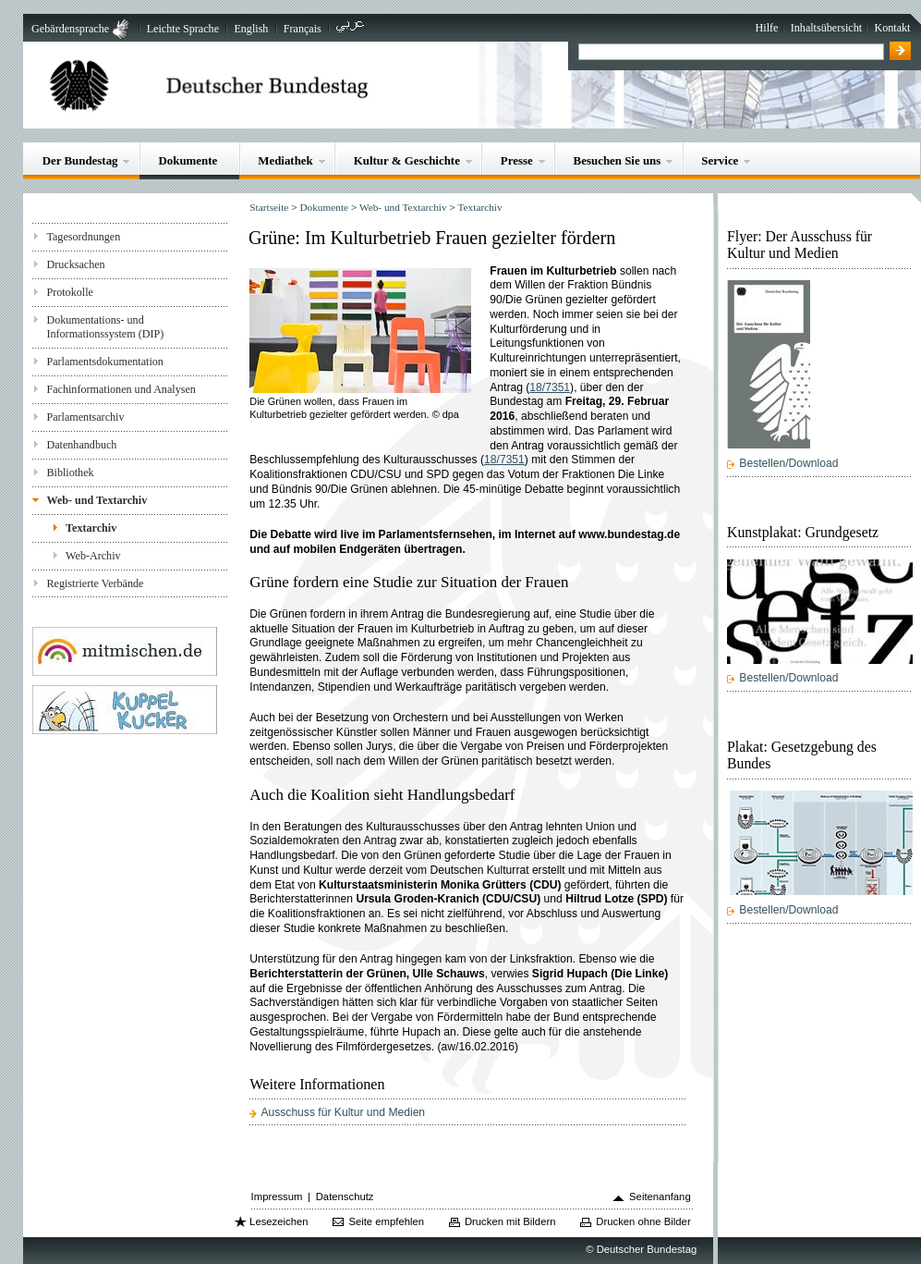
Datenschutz (345, 1196)
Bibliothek (69, 472)
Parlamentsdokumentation (104, 361)
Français (302, 28)
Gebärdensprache (70, 28)
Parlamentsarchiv (85, 417)
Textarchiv (91, 528)
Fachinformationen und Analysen (120, 389)
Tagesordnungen (83, 236)
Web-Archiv (93, 555)
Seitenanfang (660, 1196)
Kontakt (892, 27)
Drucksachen (75, 264)
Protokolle (69, 292)
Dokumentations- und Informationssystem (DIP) (105, 326)
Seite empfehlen (386, 1221)
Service (719, 160)
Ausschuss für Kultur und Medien (343, 1112)
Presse (517, 160)
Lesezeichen (278, 1221)
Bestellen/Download (788, 463)
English (251, 28)
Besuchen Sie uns (617, 160)
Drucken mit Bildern (510, 1221)
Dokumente (187, 160)
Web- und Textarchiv (96, 500)
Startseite (268, 207)
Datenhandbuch (81, 444)
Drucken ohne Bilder (643, 1221)
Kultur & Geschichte (407, 160)
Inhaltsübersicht (826, 27)
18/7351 (549, 387)
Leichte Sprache (183, 28)
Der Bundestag (80, 160)
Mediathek (285, 160)
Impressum (277, 1196)
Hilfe (767, 27)
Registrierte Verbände (94, 583)
